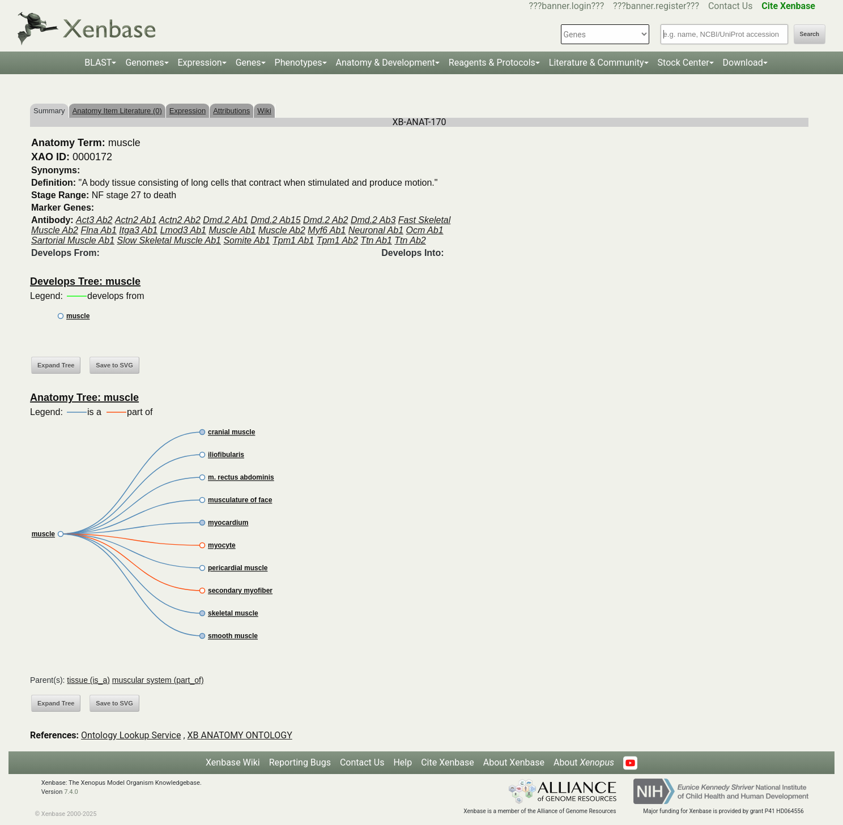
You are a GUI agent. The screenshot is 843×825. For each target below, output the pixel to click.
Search (809, 34)
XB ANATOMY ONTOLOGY (240, 735)
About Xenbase (513, 762)
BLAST (98, 62)
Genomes (144, 62)
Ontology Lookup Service (131, 735)
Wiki (264, 110)
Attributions (231, 110)
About (584, 762)
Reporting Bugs (300, 762)
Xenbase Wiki (233, 762)
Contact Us (730, 6)
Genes (248, 62)
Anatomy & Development (385, 62)
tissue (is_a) (88, 680)
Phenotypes (298, 62)
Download (743, 62)
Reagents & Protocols (492, 62)
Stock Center (683, 62)
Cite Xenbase (447, 762)
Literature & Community (596, 62)
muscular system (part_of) (158, 680)
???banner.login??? (566, 6)
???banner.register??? (656, 6)
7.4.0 (71, 792)
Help (402, 762)
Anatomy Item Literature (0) (117, 110)
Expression (200, 62)
